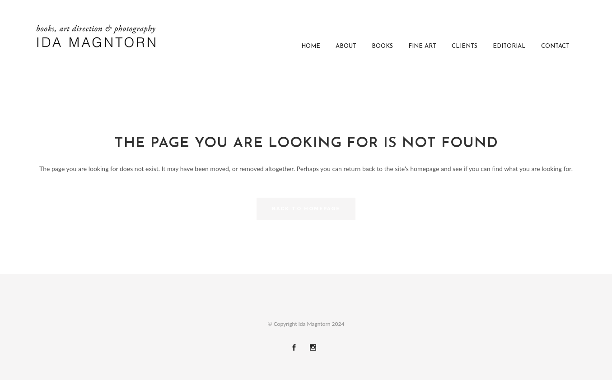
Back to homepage (306, 209)
